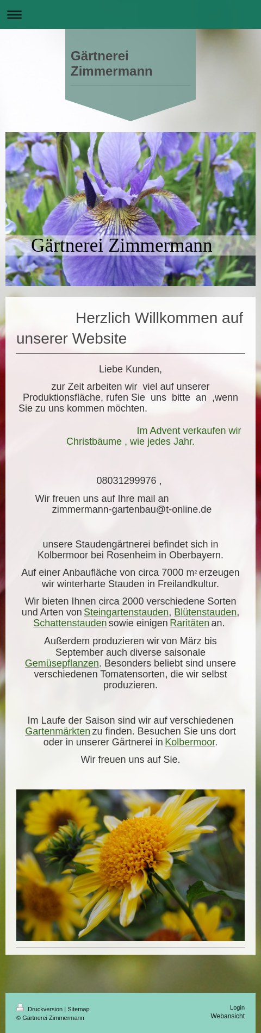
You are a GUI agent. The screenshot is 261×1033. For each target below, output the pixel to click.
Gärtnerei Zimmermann (112, 63)
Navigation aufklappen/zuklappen (130, 14)
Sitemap (78, 1009)
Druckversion (40, 1009)
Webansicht (228, 1016)
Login (237, 1007)
